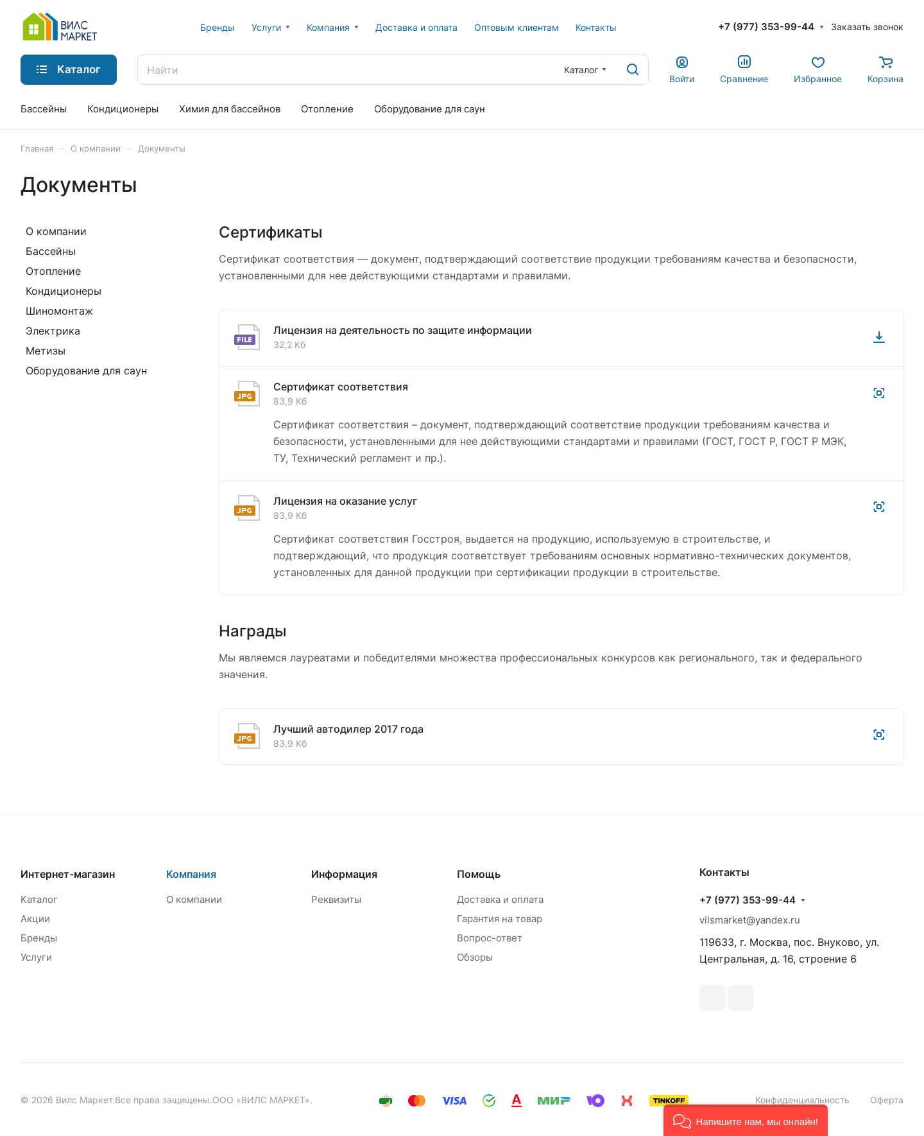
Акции (35, 919)
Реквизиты (336, 899)
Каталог (39, 899)
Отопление (53, 271)
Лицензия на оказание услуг (345, 500)
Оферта (886, 1099)
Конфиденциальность (802, 1099)
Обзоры (475, 957)
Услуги (36, 957)
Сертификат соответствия (340, 386)
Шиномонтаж (59, 310)
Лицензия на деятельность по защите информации (402, 330)
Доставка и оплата (500, 899)
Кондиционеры (63, 290)
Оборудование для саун (86, 370)
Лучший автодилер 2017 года (348, 728)
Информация (344, 874)
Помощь (479, 874)
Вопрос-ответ (489, 938)
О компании (56, 231)
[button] (745, 1120)
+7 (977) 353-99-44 (766, 27)
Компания (191, 874)
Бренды (39, 938)
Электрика (53, 330)
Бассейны (51, 251)
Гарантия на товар (499, 919)
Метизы (45, 350)
